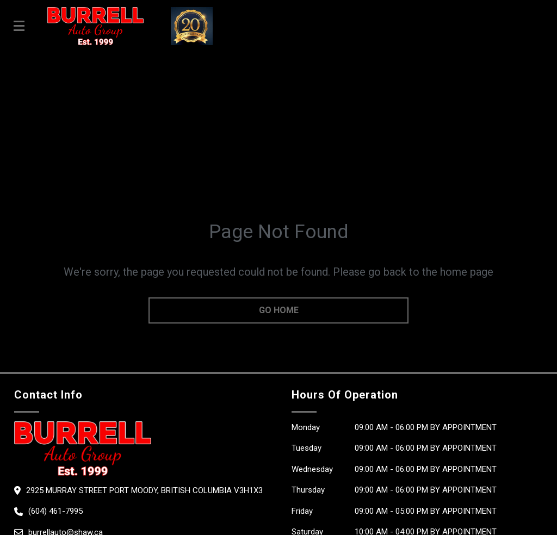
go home (279, 310)
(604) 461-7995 (55, 511)
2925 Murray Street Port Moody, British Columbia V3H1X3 (144, 490)
